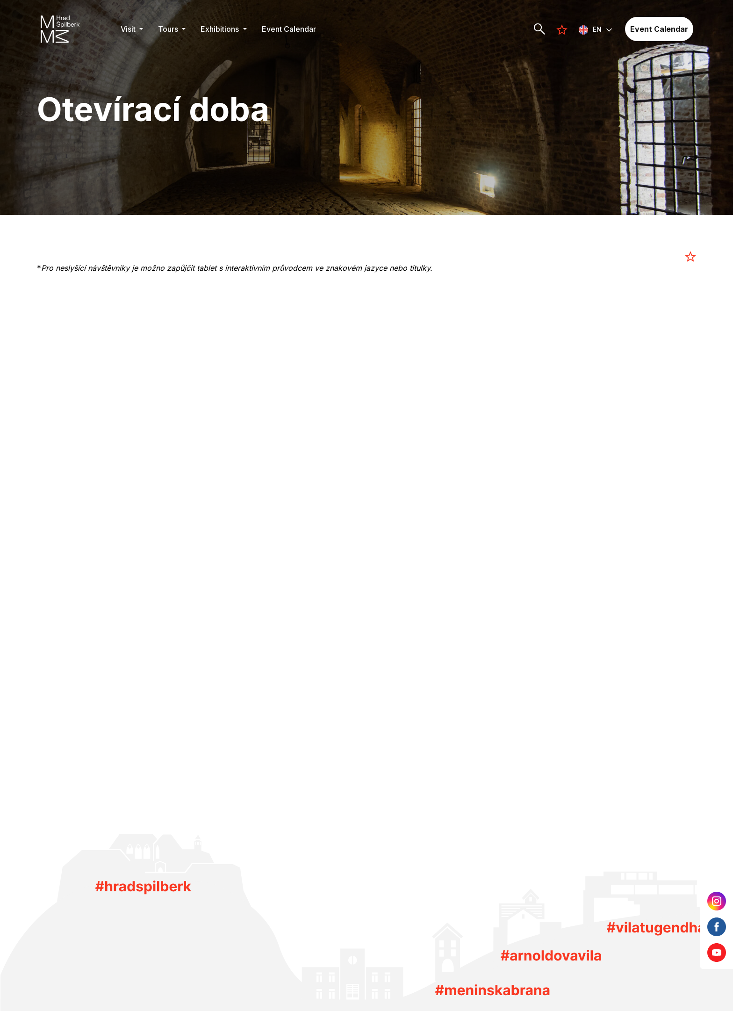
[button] (595, 29)
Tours (169, 29)
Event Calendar (289, 29)
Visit (129, 29)
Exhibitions (221, 29)
